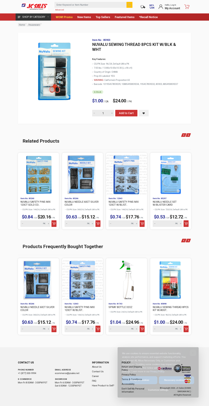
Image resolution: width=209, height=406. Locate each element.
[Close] (191, 353)
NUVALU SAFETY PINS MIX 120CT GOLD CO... (35, 203)
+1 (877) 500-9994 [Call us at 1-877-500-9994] (27, 373)
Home (22, 25)
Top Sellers (103, 17)
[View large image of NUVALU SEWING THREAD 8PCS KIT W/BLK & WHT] (55, 70)
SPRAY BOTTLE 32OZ (120, 307)
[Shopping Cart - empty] (187, 6)
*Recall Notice (148, 17)
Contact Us (98, 371)
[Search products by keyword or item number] (93, 5)
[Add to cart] (53, 223)
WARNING (98, 80)
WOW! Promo (64, 17)
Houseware (34, 25)
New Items (84, 17)
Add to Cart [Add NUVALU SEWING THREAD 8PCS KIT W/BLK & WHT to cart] (126, 113)
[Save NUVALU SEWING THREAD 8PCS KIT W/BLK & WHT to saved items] (144, 113)
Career (95, 376)
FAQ (94, 380)
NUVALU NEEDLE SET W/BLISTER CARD (165, 203)
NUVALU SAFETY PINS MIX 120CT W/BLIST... (124, 203)
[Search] (129, 5)
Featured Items (124, 17)
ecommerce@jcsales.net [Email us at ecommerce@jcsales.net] (67, 373)
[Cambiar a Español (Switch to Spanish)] (152, 6)
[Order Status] (143, 6)
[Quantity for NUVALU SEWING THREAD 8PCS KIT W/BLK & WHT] (103, 113)
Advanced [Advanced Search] (59, 10)
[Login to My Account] (169, 6)
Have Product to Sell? (103, 385)
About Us (97, 366)
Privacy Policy (155, 371)
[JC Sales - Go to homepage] (34, 6)
